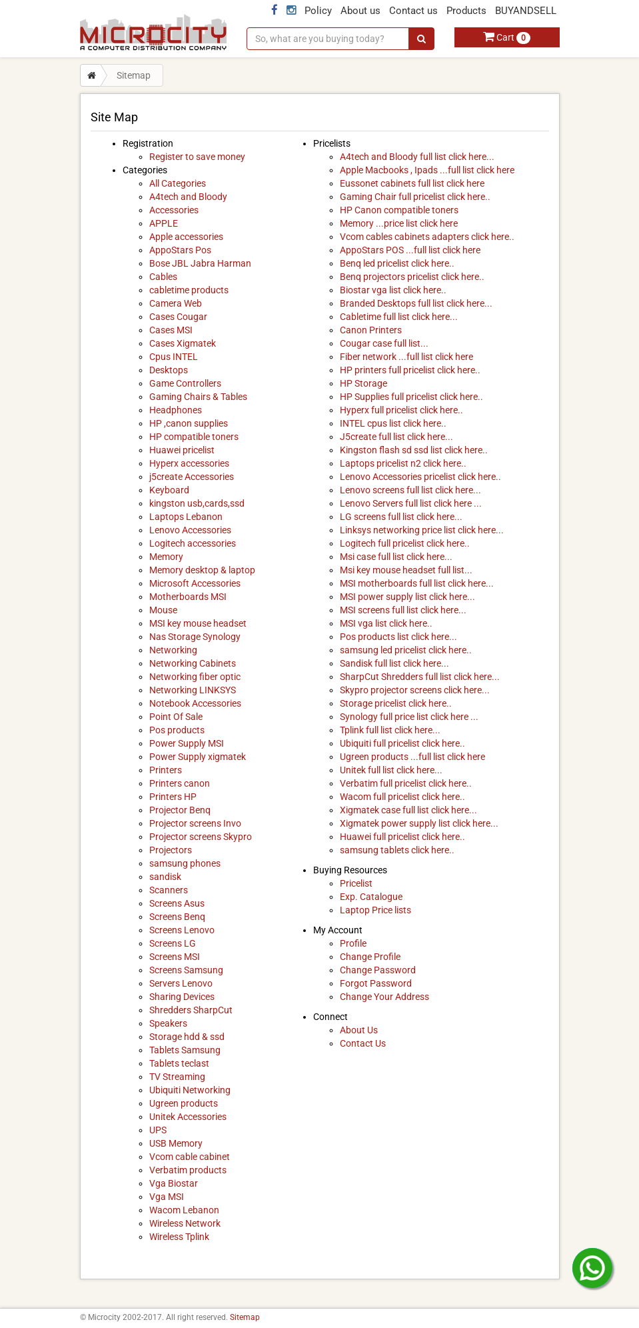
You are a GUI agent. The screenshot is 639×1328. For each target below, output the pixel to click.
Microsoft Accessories (195, 583)
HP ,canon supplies (188, 423)
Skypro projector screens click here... (415, 690)
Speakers (168, 1023)
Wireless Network (185, 1223)
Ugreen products (183, 1103)
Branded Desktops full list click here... (416, 303)
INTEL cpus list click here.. (393, 423)
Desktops (168, 370)
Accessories (174, 210)
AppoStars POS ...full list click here (410, 250)
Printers (165, 770)
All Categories (177, 183)
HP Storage (363, 383)
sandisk (165, 876)
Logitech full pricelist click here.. (405, 543)
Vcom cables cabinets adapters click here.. (427, 236)
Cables (163, 276)
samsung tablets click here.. (397, 850)
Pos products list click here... (398, 636)
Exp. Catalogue (371, 896)
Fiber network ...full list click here (406, 356)
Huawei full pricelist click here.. (402, 836)
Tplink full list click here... (390, 730)
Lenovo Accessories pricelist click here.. (420, 476)
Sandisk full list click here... (394, 663)
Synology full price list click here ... (409, 716)
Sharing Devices (182, 996)
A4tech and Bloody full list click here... (417, 156)
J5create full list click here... (396, 436)
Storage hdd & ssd (187, 1036)
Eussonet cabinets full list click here (412, 183)
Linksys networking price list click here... (422, 530)
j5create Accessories (191, 476)
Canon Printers (371, 330)
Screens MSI (174, 956)
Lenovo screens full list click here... (410, 490)
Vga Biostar (173, 1183)
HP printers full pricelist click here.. (410, 370)
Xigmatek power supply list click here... (419, 823)
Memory (166, 556)
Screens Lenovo (182, 930)
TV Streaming (177, 1076)
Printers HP (173, 796)
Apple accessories (186, 236)
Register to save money (197, 156)
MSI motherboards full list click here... (417, 583)
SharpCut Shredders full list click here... (420, 676)
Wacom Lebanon (184, 1210)
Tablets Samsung (185, 1050)
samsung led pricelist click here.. (406, 650)
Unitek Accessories (188, 1116)
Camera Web (175, 303)
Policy (318, 11)
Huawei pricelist (182, 450)
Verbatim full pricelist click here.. (406, 783)
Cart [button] (506, 37)
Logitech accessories (192, 543)
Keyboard (169, 490)
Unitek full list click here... (391, 770)
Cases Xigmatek (182, 343)
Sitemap (245, 1317)
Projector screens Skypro (200, 836)
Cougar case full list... (384, 343)
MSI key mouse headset (198, 623)
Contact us (413, 11)
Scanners (168, 890)
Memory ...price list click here (399, 223)
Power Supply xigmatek (197, 756)
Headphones (175, 410)
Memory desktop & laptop (202, 570)
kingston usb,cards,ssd (197, 503)
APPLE (163, 223)
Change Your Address (384, 996)
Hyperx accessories (189, 463)
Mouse (163, 610)
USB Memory (176, 1143)
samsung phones (185, 863)
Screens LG (172, 943)
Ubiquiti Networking (190, 1090)
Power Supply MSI (186, 743)
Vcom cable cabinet (189, 1156)
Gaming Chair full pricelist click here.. (415, 196)
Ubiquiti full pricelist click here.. (402, 743)
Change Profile (370, 956)
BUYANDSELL (525, 11)
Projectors (170, 850)
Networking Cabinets (192, 663)
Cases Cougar (178, 316)
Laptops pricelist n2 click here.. (403, 463)
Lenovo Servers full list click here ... (411, 503)
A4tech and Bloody (188, 196)
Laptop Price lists (375, 910)
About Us (359, 1030)
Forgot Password (376, 983)
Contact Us (363, 1043)
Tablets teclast (179, 1063)
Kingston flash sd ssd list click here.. (414, 450)
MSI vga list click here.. (386, 623)
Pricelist (356, 883)
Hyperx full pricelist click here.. (401, 410)
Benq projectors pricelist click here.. (412, 276)
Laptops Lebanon (186, 516)
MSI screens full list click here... (403, 610)
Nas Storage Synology (195, 636)
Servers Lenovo (181, 983)
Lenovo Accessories (190, 530)
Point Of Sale (176, 716)
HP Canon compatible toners (399, 210)
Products (466, 11)
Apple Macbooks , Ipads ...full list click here (427, 170)
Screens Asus (177, 903)
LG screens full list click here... (401, 516)
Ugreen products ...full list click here (412, 756)
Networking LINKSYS (192, 690)
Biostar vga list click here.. (393, 290)
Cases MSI (171, 330)
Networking (173, 650)
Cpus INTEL (173, 356)
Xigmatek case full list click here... (408, 810)
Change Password (378, 970)
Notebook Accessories (195, 703)
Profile (353, 943)
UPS (158, 1130)
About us (360, 11)
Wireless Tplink (179, 1236)
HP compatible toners (194, 436)
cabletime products (189, 290)
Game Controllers (185, 383)
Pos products (177, 730)
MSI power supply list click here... (407, 596)
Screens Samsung (186, 970)
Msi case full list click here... (396, 556)
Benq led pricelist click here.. (397, 263)
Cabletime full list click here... (399, 316)
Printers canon (179, 783)
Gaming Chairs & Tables (198, 396)
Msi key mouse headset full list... (406, 570)
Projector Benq (180, 810)
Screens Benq (177, 916)
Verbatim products (188, 1170)
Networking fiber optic (195, 676)
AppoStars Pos (180, 250)
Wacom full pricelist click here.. (402, 796)
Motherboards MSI (188, 596)
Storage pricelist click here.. (396, 703)
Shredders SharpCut (191, 1010)
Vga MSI (166, 1196)
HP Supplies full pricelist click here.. (411, 396)
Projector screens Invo (195, 823)
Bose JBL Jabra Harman (200, 263)
